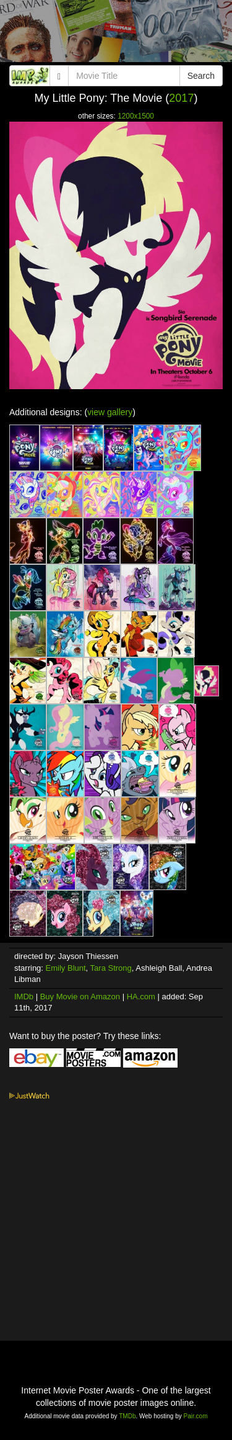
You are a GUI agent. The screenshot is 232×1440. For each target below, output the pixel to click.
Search (201, 76)
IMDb (23, 996)
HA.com (141, 996)
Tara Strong (111, 968)
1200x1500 (136, 116)
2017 (181, 98)
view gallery (109, 412)
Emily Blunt (66, 968)
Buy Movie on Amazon (80, 996)
